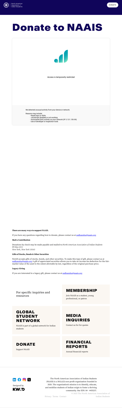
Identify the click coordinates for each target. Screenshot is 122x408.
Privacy (48, 396)
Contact (62, 396)
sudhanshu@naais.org (86, 235)
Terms (55, 396)
